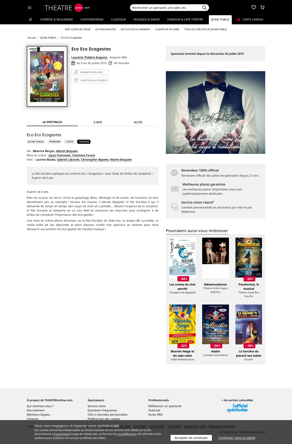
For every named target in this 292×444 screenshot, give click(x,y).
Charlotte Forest (83, 155)
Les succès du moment (135, 29)
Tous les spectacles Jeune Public (205, 29)
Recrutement (35, 410)
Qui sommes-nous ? (40, 406)
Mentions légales (38, 414)
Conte (69, 141)
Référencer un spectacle (164, 406)
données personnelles (112, 414)
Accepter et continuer (191, 437)
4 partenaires (62, 434)
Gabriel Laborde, (68, 159)
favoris (91, 80)
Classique (118, 19)
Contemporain (92, 19)
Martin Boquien (67, 151)
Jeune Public (220, 19)
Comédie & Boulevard (56, 19)
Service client (97, 406)
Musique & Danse (147, 19)
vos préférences (126, 434)
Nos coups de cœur (77, 29)
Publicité (154, 410)
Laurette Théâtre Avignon (89, 57)
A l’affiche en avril (167, 29)
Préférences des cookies (104, 419)
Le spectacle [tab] (52, 122)
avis (89, 72)
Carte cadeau (250, 19)
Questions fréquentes (102, 410)
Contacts (33, 419)
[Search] (165, 7)
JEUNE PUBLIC (36, 141)
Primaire (55, 141)
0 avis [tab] (98, 122)
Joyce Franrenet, (60, 155)
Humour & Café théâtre (185, 19)
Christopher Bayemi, (95, 159)
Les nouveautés (105, 29)
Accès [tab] (138, 122)
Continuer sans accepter (237, 437)
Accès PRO (155, 414)
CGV (90, 414)
